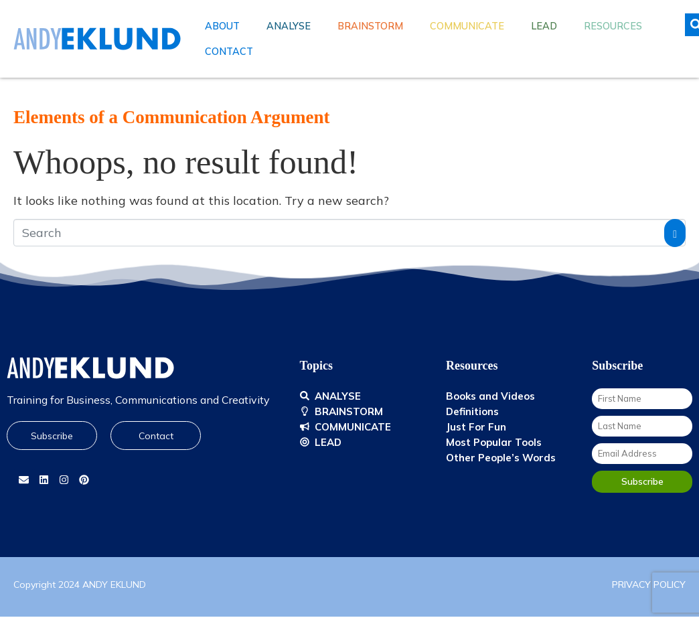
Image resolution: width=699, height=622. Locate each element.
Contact (229, 52)
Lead (544, 26)
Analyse (288, 26)
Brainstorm (370, 26)
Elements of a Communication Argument (171, 117)
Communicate (467, 26)
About (222, 26)
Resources (613, 26)
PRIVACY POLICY (649, 584)
